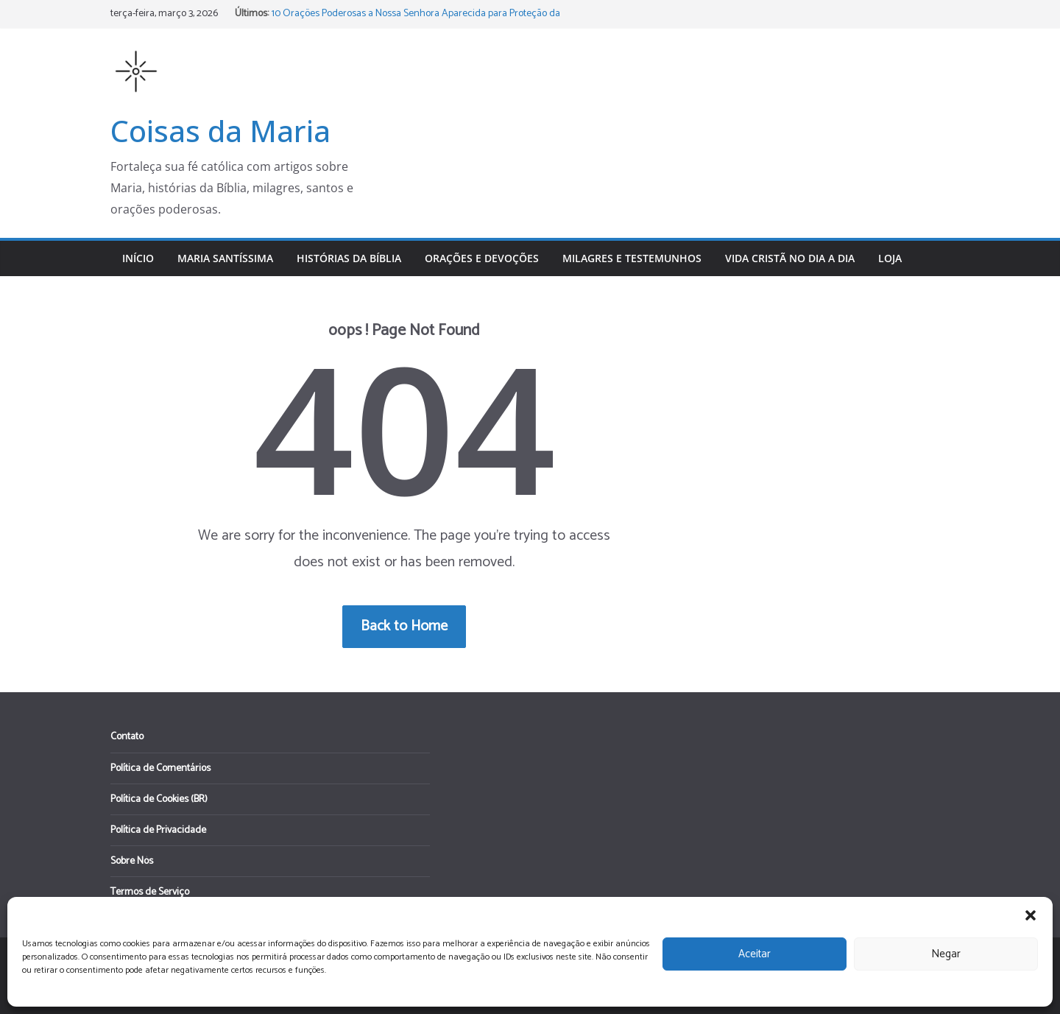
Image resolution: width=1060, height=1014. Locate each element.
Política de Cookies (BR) (159, 799)
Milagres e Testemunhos (632, 258)
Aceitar (754, 954)
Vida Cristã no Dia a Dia (790, 258)
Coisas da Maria (220, 130)
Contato (127, 736)
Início (138, 258)
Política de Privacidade (158, 830)
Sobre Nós (131, 861)
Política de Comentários (160, 768)
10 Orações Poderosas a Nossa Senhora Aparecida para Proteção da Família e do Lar (416, 21)
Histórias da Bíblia (349, 258)
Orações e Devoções (482, 258)
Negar (946, 954)
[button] (1030, 915)
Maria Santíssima (225, 258)
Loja (890, 258)
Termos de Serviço (149, 892)
